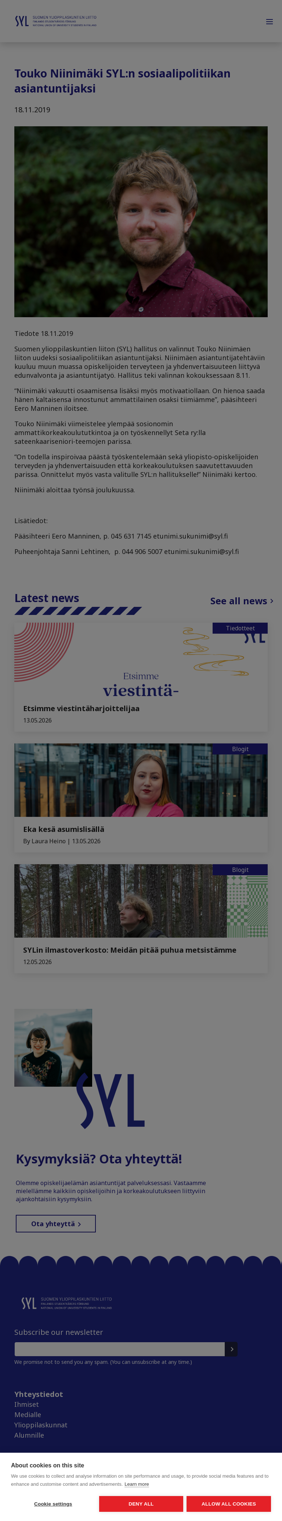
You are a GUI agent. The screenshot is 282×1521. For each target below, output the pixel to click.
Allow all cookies (229, 1504)
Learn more (136, 1484)
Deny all (141, 1504)
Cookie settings (53, 1504)
